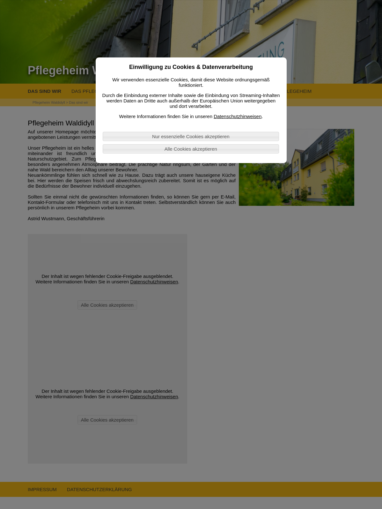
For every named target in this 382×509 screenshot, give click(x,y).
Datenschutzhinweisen (237, 116)
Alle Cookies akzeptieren (191, 149)
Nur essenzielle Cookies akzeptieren (191, 136)
